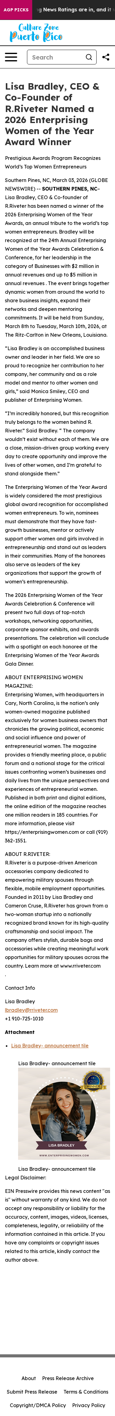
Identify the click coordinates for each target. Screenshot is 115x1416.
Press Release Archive (68, 1378)
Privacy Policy (88, 1405)
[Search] (54, 57)
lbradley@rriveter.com (31, 1010)
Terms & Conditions (85, 1392)
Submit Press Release (32, 1392)
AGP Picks (16, 10)
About (28, 1378)
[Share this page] (106, 57)
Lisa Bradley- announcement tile (50, 1046)
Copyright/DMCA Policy (38, 1405)
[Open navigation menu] (11, 57)
